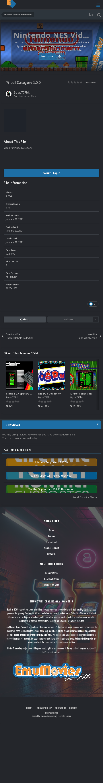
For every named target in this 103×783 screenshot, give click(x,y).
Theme (30, 708)
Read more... (51, 56)
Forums (51, 536)
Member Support (51, 548)
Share (24, 319)
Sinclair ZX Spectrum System (23, 393)
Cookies (73, 708)
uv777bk (24, 92)
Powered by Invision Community (43, 715)
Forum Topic (51, 173)
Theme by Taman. (64, 715)
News (51, 530)
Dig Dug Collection (49, 393)
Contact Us (51, 554)
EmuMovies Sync (51, 585)
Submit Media (51, 573)
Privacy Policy (44, 708)
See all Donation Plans (85, 497)
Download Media (51, 579)
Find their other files (25, 96)
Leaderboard (51, 542)
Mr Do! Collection (81, 393)
